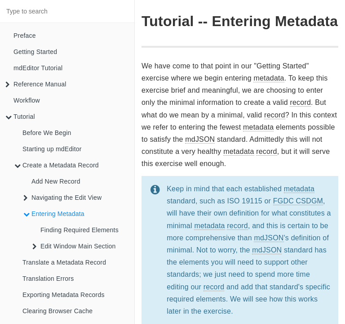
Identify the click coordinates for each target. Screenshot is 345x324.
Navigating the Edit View (62, 197)
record (300, 102)
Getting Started (35, 51)
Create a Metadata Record (56, 165)
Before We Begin (46, 132)
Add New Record (55, 181)
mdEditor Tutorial (37, 68)
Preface (24, 35)
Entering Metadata (53, 213)
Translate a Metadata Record (64, 262)
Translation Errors (48, 278)
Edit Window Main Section (73, 246)
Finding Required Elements (79, 230)
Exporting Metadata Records (63, 294)
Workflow (26, 100)
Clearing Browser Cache (57, 311)
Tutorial (20, 116)
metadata (268, 78)
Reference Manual (35, 84)
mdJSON (200, 139)
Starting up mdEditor (52, 149)
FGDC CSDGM (298, 201)
